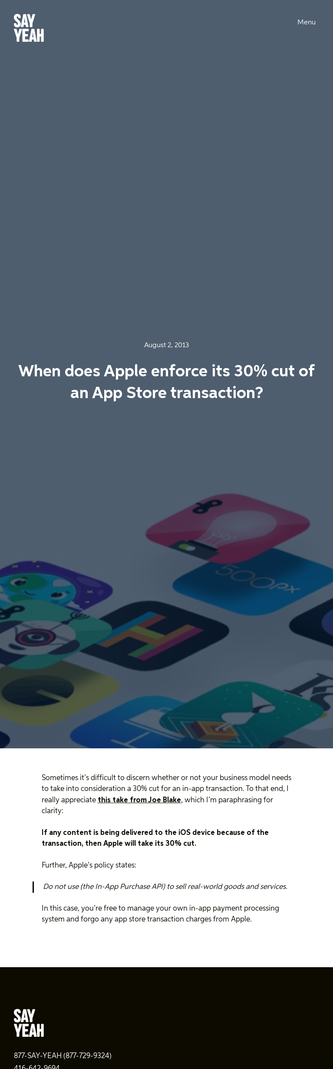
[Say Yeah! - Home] (29, 29)
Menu (306, 22)
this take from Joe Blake (139, 800)
